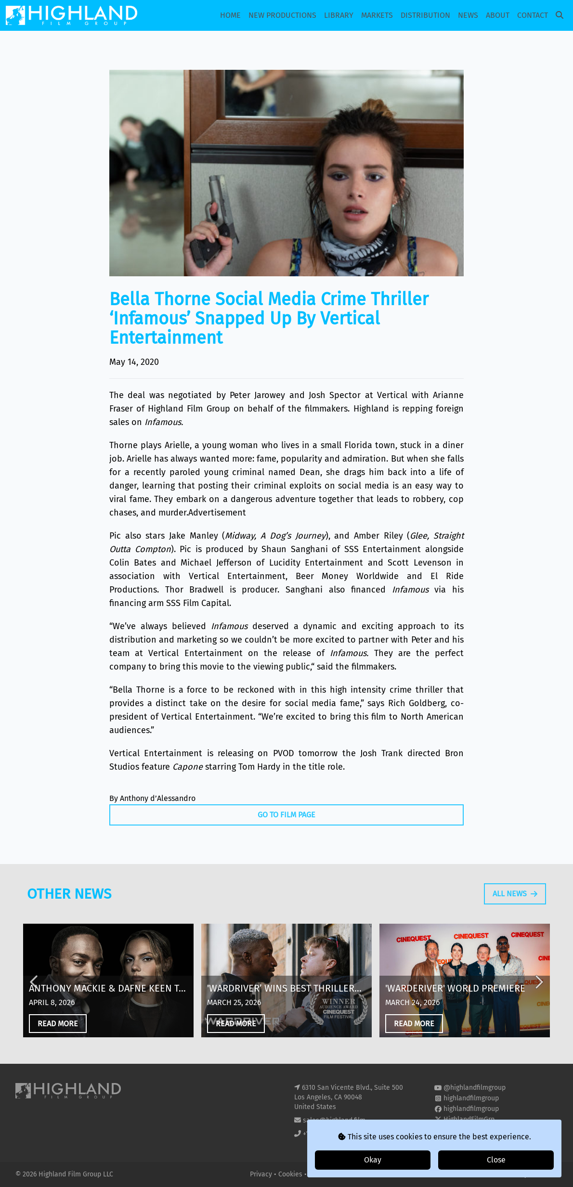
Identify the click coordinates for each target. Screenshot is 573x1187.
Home (230, 15)
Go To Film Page (286, 814)
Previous (34, 987)
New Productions (282, 15)
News (468, 15)
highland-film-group (474, 1130)
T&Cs (316, 1174)
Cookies (291, 1174)
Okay (372, 1159)
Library (338, 15)
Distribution (425, 15)
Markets (377, 15)
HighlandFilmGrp (469, 1119)
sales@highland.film (334, 1120)
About (497, 15)
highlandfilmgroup (471, 1098)
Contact (532, 15)
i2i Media (544, 1174)
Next (538, 987)
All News (515, 898)
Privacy (262, 1174)
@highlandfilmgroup (474, 1088)
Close (496, 1159)
